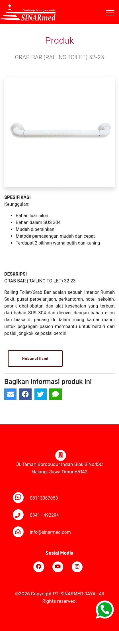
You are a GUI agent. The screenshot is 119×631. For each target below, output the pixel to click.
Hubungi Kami (35, 359)
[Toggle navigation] (114, 6)
